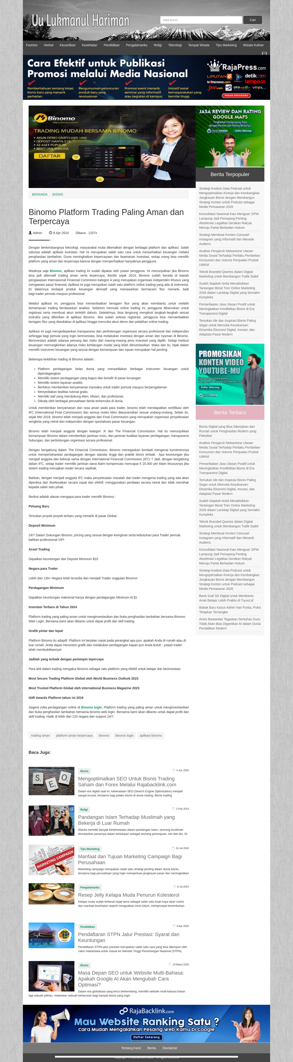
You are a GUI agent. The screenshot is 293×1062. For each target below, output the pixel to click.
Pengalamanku (136, 45)
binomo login (124, 735)
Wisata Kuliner (253, 45)
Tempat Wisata (198, 45)
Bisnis (84, 771)
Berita (151, 1048)
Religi (158, 45)
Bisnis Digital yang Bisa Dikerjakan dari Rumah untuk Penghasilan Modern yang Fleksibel (227, 431)
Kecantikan (68, 45)
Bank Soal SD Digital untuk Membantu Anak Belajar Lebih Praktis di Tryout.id (226, 598)
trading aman (40, 735)
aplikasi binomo (151, 735)
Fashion (32, 45)
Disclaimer (170, 1048)
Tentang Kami (131, 1048)
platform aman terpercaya (74, 735)
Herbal (48, 45)
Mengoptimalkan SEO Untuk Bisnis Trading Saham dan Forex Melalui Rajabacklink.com (127, 781)
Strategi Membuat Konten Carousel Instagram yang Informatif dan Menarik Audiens (226, 239)
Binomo (56, 271)
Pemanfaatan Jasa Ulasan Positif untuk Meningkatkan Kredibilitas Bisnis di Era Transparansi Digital (227, 308)
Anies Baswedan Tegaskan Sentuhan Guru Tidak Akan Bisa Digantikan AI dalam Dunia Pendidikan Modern (230, 623)
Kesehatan (89, 45)
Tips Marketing (226, 45)
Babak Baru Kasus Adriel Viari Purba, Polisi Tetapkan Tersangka (230, 610)
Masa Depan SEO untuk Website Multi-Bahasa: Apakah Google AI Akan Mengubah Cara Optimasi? (131, 979)
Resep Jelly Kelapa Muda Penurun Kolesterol (128, 895)
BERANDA (40, 194)
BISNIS (57, 194)
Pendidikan (111, 45)
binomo (104, 735)
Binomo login (91, 707)
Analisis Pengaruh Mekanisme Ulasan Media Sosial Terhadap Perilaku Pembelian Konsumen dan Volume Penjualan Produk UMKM (229, 258)
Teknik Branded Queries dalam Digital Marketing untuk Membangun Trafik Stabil (228, 274)
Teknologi (175, 45)
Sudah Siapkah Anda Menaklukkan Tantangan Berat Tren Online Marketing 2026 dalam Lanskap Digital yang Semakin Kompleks (229, 290)
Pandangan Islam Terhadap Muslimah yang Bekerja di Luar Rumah (126, 820)
